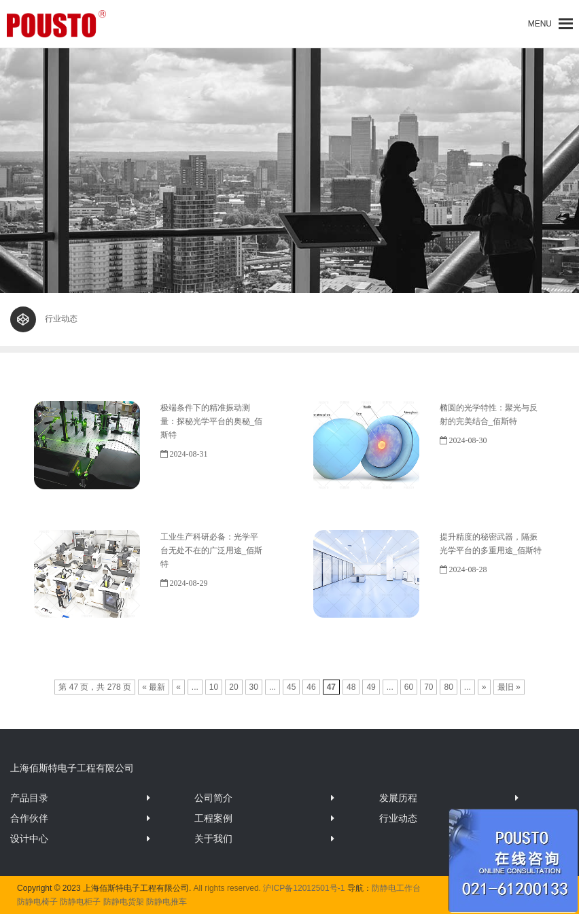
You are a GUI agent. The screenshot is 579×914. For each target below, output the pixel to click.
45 (291, 687)
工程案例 (213, 818)
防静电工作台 (396, 888)
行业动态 (398, 818)
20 (233, 687)
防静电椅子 (37, 902)
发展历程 (398, 797)
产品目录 (29, 797)
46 (310, 687)
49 (370, 687)
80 (448, 687)
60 (408, 687)
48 (351, 687)
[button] (540, 23)
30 (253, 687)
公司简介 (213, 797)
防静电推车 (166, 902)
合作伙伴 (29, 818)
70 (428, 687)
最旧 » (509, 687)
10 (213, 687)
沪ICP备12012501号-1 (304, 888)
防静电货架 (123, 902)
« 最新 (153, 687)
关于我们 (213, 838)
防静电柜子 (80, 902)
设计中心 (29, 838)
